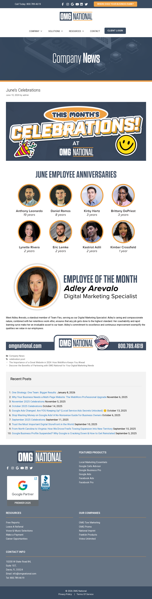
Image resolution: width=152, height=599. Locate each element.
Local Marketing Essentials (93, 462)
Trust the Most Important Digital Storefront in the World (43, 424)
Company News (16, 356)
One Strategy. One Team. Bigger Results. (34, 392)
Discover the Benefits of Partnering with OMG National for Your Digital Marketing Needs (51, 365)
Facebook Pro (86, 482)
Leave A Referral (14, 526)
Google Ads (85, 474)
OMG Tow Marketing (89, 522)
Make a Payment (14, 534)
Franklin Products (88, 534)
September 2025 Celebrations (28, 419)
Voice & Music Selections (19, 530)
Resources (76, 31)
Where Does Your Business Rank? (115, 4)
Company (35, 31)
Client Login (115, 30)
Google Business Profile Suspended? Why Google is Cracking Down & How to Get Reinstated (63, 433)
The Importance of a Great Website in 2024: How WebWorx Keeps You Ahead (47, 362)
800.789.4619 (34, 4)
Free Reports (13, 522)
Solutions (55, 31)
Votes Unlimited (87, 538)
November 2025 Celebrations (28, 401)
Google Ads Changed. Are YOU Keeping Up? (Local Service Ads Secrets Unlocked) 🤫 (59, 410)
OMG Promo (85, 526)
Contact (95, 31)
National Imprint (87, 530)
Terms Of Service (85, 594)
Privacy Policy (65, 594)
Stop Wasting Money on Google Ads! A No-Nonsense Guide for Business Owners (57, 415)
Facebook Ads (86, 478)
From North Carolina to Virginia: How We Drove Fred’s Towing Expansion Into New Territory (62, 428)
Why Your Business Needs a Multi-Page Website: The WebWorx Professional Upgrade (59, 397)
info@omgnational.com (24, 573)
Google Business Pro (90, 470)
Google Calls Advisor (90, 466)
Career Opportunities (16, 538)
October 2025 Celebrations (27, 406)
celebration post (17, 359)
